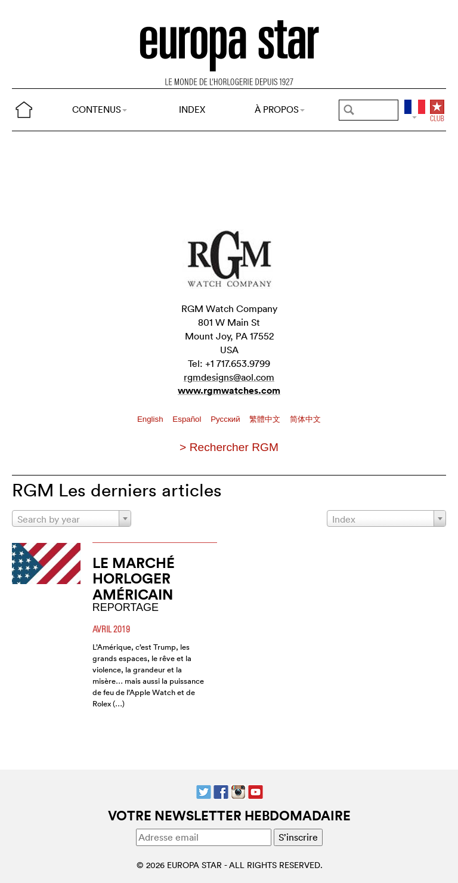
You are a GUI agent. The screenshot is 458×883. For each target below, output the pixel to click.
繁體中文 (266, 419)
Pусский (226, 419)
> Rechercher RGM (229, 447)
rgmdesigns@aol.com (229, 377)
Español (187, 419)
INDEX (192, 109)
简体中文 (305, 419)
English (151, 419)
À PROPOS (280, 109)
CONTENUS (99, 109)
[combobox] (71, 518)
